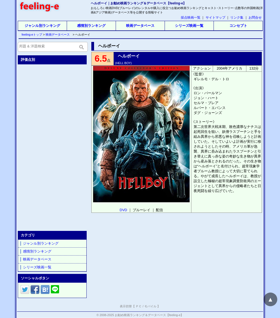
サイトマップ (215, 17)
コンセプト (238, 26)
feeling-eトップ (31, 34)
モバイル (150, 306)
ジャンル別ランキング (42, 26)
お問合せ (255, 17)
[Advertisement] (53, 146)
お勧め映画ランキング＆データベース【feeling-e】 (149, 315)
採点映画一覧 (190, 17)
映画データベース (140, 26)
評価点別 (28, 60)
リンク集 (236, 17)
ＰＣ (139, 306)
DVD (123, 210)
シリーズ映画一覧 (189, 26)
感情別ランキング (91, 26)
